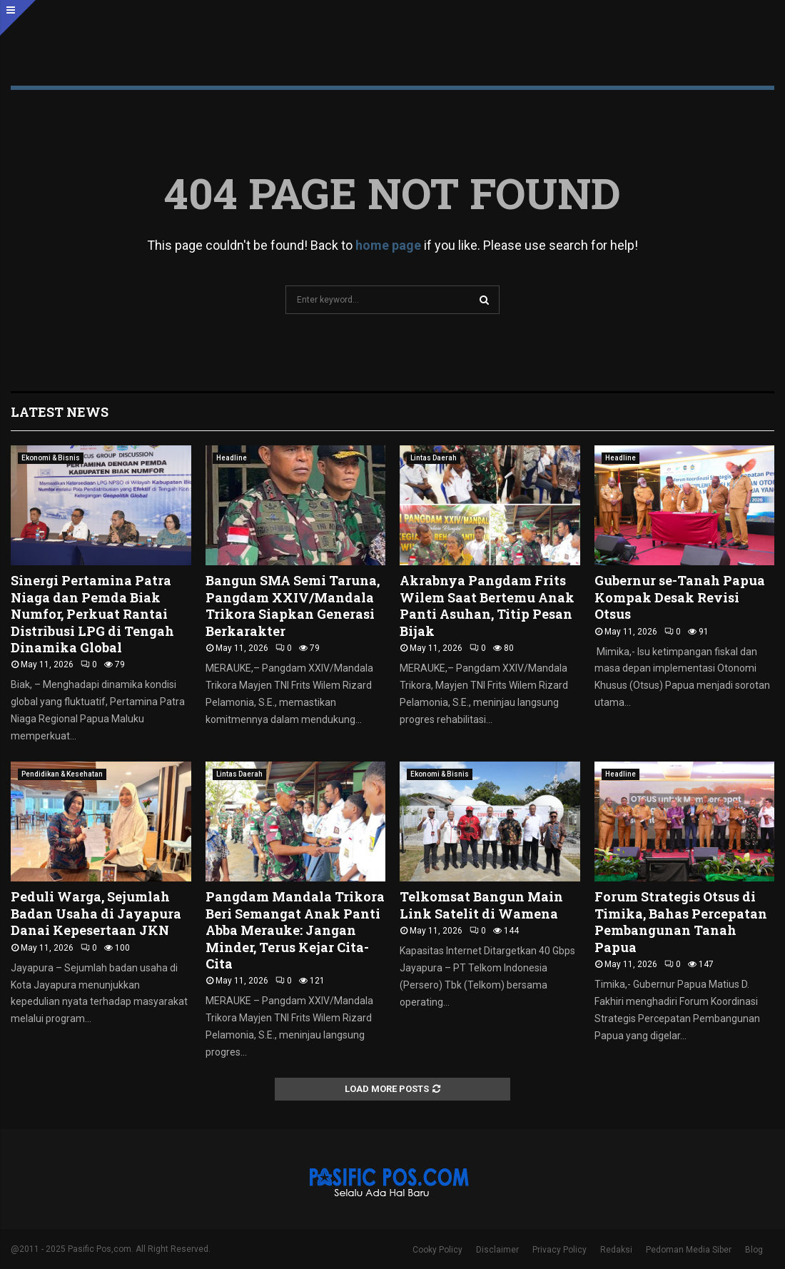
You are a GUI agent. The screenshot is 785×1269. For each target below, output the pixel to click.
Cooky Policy (437, 1250)
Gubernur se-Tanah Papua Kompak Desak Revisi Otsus (679, 597)
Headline (231, 458)
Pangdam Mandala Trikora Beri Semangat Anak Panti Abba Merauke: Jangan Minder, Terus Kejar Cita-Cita (295, 930)
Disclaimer (497, 1250)
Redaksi (616, 1250)
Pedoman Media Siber (688, 1250)
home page (388, 245)
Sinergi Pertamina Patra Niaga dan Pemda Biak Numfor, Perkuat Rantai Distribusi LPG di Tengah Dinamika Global (92, 614)
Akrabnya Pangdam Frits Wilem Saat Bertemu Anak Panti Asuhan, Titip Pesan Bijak (487, 605)
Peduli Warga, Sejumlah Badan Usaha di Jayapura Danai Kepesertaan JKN (96, 913)
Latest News (59, 411)
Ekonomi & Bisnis (50, 458)
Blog (754, 1250)
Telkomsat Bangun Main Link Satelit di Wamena (481, 904)
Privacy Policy (559, 1250)
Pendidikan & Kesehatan (62, 774)
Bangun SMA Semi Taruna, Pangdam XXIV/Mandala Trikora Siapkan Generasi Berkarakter (293, 605)
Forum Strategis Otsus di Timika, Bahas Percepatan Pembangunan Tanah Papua (680, 921)
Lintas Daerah (433, 458)
